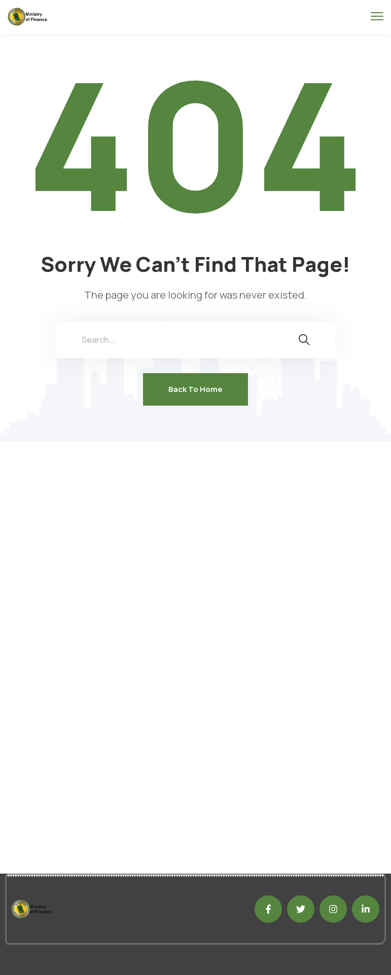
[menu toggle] (377, 16)
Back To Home (195, 389)
